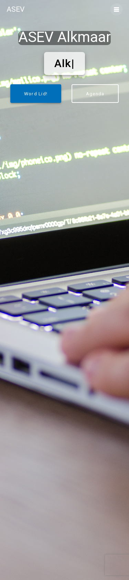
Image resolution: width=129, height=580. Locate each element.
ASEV (15, 9)
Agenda (95, 93)
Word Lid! (35, 93)
